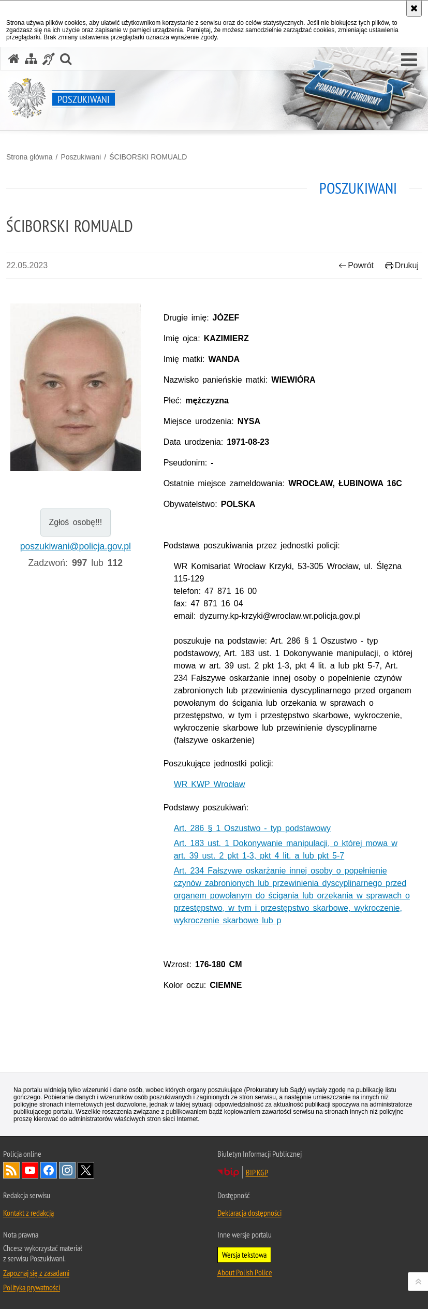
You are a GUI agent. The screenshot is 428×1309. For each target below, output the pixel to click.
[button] (409, 60)
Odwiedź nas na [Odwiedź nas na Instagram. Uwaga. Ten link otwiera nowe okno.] (67, 1170)
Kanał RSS (11, 1170)
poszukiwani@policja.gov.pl (75, 546)
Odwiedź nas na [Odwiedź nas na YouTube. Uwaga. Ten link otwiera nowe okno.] (30, 1170)
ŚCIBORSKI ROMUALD (148, 157)
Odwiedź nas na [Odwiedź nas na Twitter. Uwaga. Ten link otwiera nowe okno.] (86, 1170)
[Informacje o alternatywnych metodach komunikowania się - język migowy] (48, 58)
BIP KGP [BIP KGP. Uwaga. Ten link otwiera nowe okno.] (257, 1172)
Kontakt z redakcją (28, 1213)
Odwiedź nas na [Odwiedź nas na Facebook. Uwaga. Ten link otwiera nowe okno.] (48, 1170)
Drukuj (402, 265)
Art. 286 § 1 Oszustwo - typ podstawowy (252, 828)
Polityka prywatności (31, 1287)
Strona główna (29, 157)
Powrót (356, 265)
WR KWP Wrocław (209, 784)
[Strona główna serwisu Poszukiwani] (14, 58)
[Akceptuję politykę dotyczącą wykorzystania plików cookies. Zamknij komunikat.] (414, 8)
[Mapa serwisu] (31, 58)
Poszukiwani (81, 157)
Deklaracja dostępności (249, 1213)
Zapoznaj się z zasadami (36, 1273)
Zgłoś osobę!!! (75, 522)
